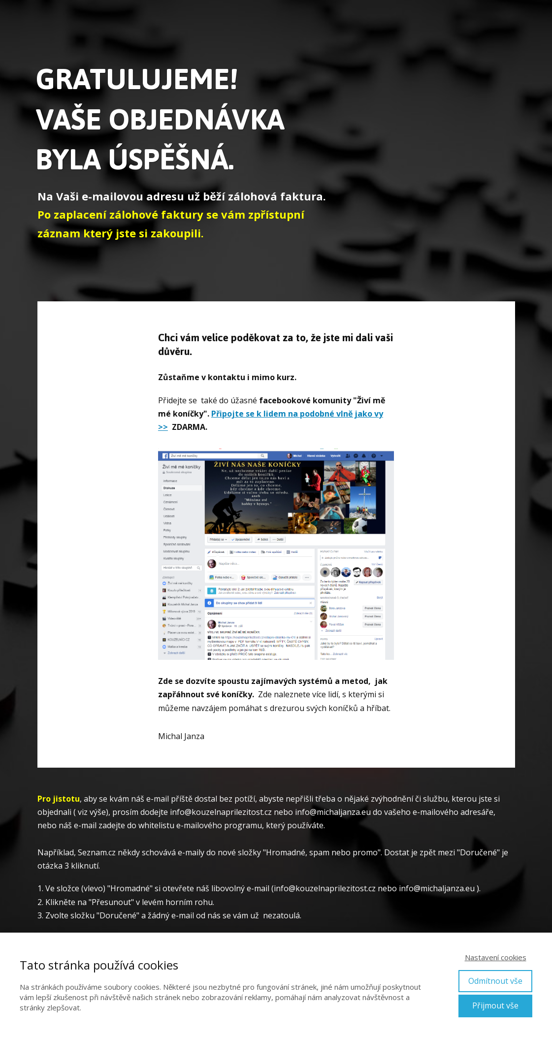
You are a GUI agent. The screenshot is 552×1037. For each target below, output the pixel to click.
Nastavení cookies (495, 957)
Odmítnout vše (495, 980)
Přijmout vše (495, 1005)
